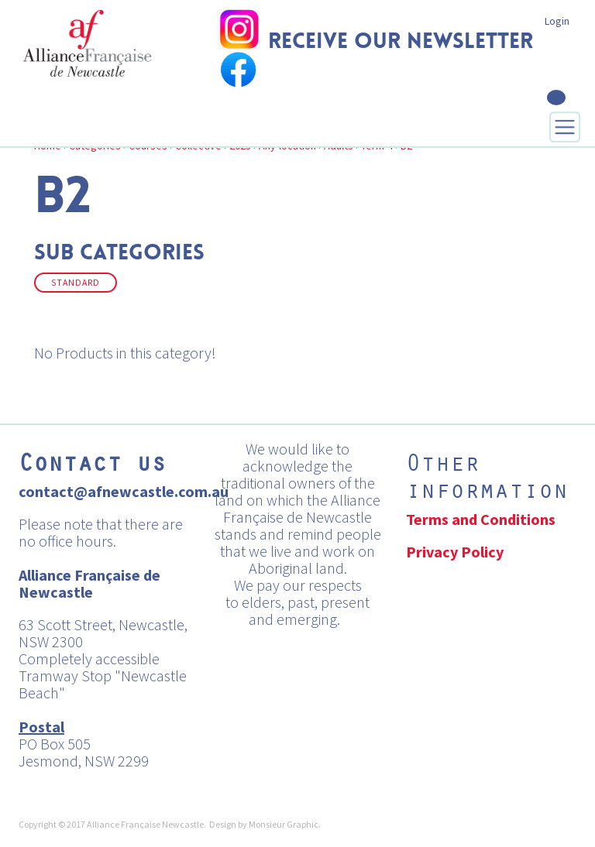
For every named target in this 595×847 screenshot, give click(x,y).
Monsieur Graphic (283, 824)
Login (557, 21)
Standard (75, 282)
